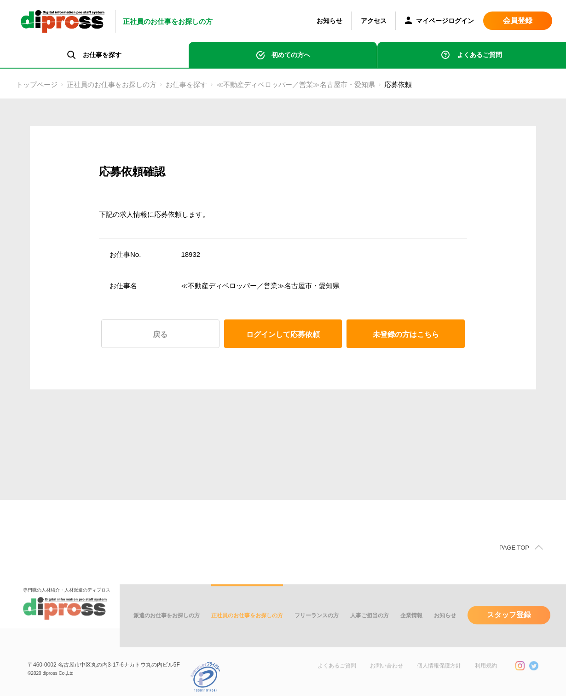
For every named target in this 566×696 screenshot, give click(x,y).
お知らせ (329, 20)
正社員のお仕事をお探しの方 (111, 84)
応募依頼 (398, 84)
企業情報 (411, 626)
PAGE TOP (514, 558)
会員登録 (517, 20)
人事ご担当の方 (369, 626)
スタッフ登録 (509, 626)
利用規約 (486, 676)
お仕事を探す (186, 84)
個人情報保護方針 (439, 676)
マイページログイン (439, 21)
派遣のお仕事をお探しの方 (166, 626)
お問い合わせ (386, 676)
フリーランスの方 (317, 626)
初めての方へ (290, 54)
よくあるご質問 (479, 54)
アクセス (374, 20)
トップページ (37, 84)
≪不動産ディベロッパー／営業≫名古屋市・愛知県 (295, 84)
